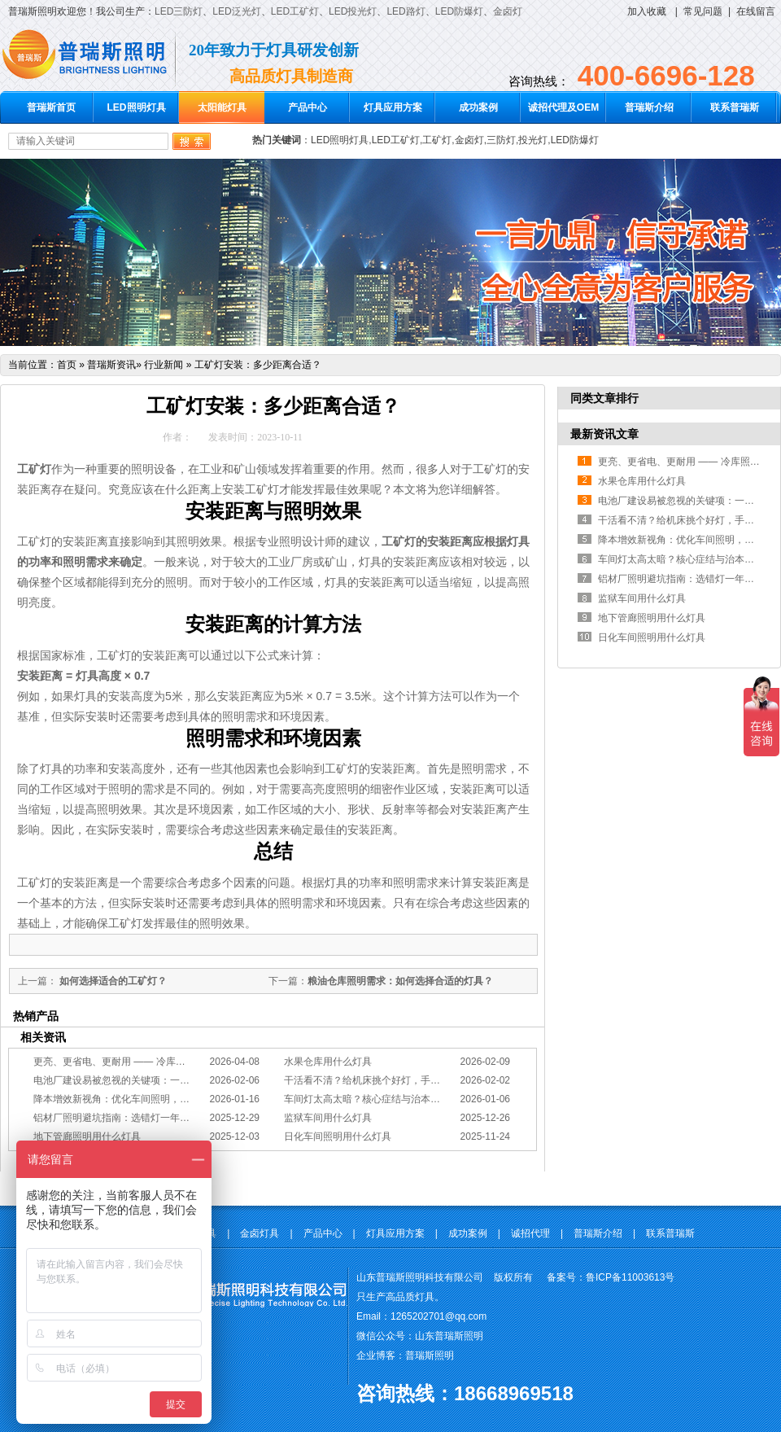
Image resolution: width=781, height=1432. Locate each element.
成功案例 (478, 107)
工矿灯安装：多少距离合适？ (257, 364)
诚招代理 (530, 1233)
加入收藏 (646, 11)
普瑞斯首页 (51, 107)
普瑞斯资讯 (111, 364)
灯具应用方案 (393, 107)
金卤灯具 (259, 1233)
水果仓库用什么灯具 (328, 1061)
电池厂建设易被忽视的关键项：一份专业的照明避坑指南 (155, 1080)
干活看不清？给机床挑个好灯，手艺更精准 (376, 1080)
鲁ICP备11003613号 (630, 1277)
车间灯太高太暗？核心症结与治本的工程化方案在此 (396, 1099)
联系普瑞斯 (734, 107)
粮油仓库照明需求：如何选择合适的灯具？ (400, 981)
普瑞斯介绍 (649, 107)
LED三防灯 (179, 11)
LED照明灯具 (136, 107)
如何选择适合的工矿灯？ (112, 981)
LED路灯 (405, 11)
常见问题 (702, 11)
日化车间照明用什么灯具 (337, 1136)
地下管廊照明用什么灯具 (87, 1136)
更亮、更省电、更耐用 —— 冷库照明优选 (124, 1061)
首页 (66, 364)
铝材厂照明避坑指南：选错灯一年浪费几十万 (131, 1117)
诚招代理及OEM (563, 107)
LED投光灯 (353, 11)
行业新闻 (163, 364)
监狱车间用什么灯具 (328, 1117)
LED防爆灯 (459, 11)
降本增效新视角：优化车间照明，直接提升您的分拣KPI (153, 1099)
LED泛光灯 (236, 11)
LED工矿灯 (295, 11)
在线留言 (755, 11)
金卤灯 (507, 11)
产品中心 (307, 107)
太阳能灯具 (222, 107)
